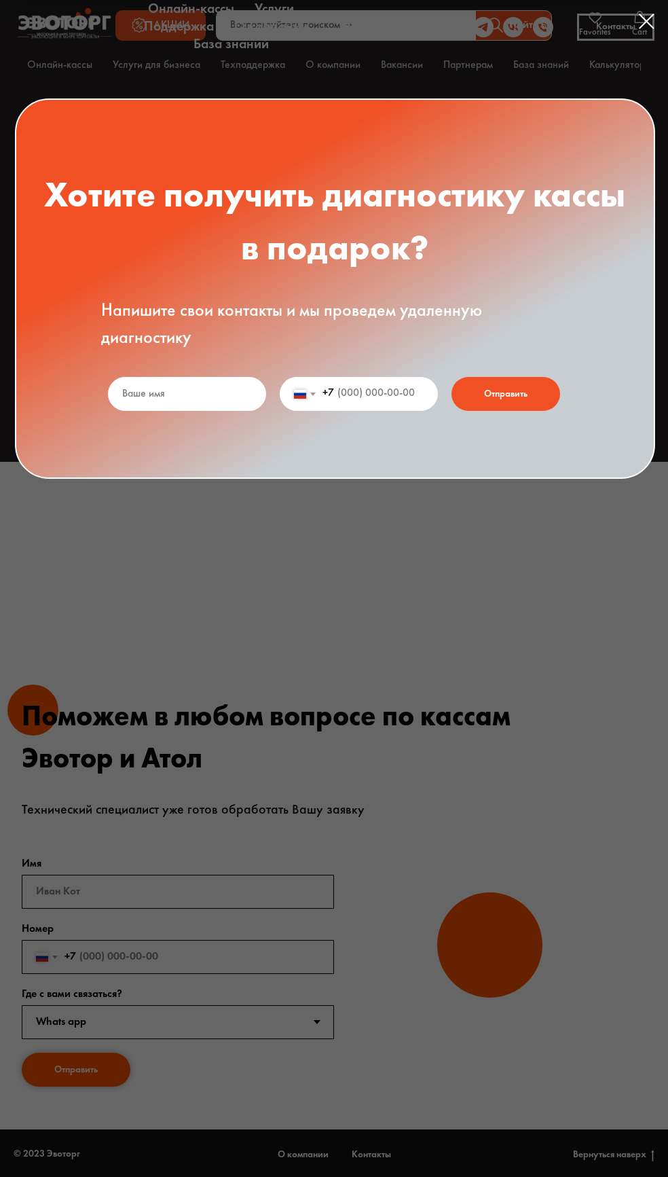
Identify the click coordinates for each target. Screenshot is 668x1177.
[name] (187, 394)
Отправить (505, 394)
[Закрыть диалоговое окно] (646, 21)
